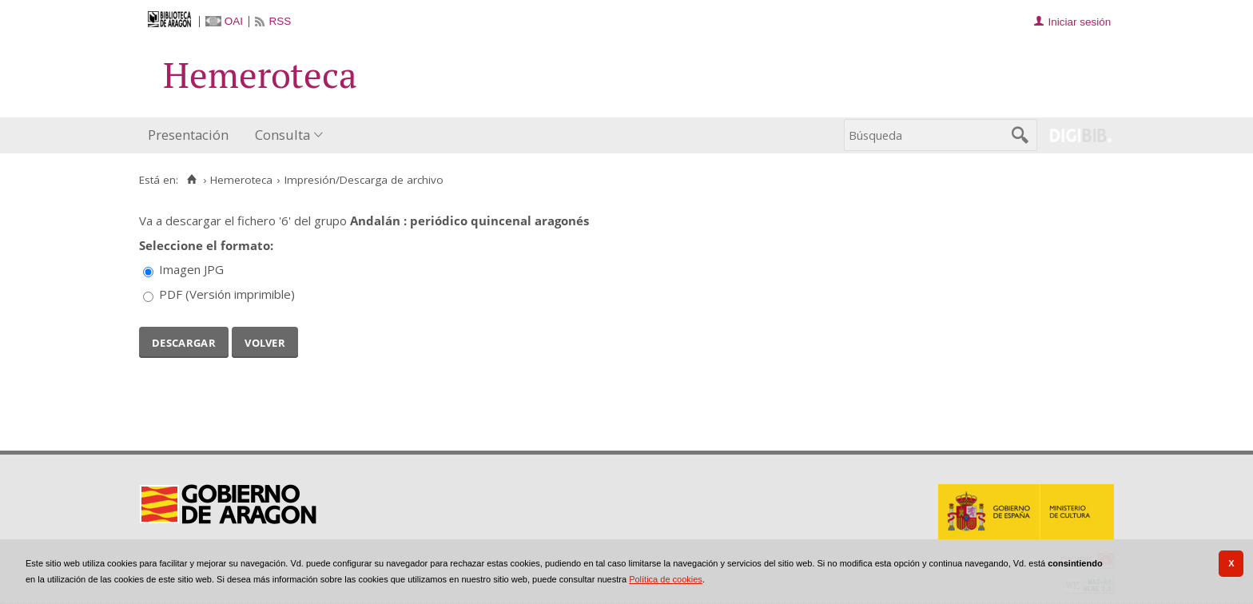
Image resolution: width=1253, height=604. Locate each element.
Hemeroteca (241, 180)
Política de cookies (665, 579)
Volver (265, 341)
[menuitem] (191, 135)
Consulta (282, 134)
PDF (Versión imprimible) (227, 294)
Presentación (188, 134)
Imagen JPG (191, 269)
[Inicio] (191, 179)
